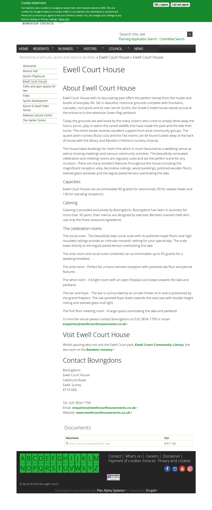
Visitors (92, 49)
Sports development (35, 101)
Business (67, 49)
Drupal (151, 490)
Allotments (29, 66)
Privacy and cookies (174, 461)
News (138, 48)
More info (64, 19)
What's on (133, 456)
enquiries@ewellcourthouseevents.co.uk (95, 324)
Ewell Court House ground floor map (89, 443)
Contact (114, 456)
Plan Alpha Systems (111, 490)
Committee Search (172, 39)
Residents (42, 49)
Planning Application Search (138, 39)
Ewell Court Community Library (159, 344)
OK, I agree (161, 4)
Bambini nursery (100, 349)
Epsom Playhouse (34, 76)
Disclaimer (171, 456)
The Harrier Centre (34, 120)
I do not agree (180, 4)
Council (118, 49)
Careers (152, 456)
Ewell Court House (114, 57)
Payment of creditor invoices (132, 461)
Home (23, 48)
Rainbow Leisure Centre (37, 115)
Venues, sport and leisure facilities (67, 57)
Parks (26, 96)
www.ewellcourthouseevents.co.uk (104, 412)
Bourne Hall (30, 71)
